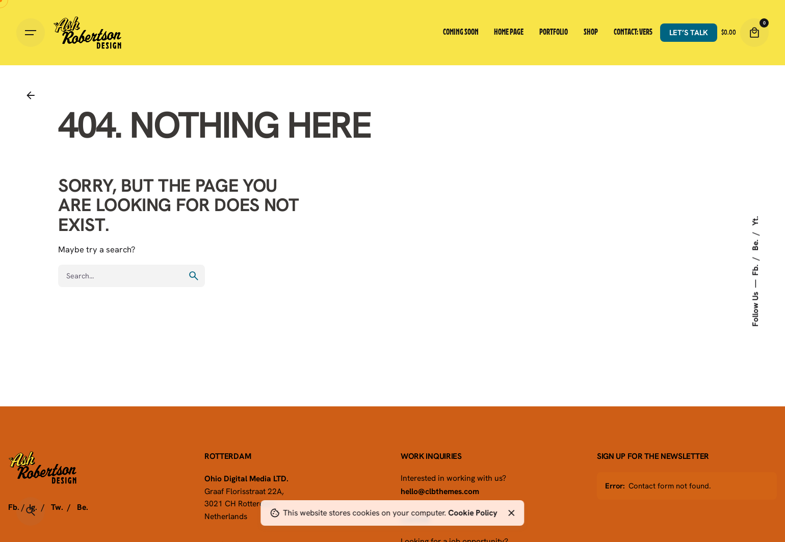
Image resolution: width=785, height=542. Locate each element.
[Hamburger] (30, 32)
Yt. (755, 220)
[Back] (30, 95)
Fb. (755, 268)
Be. (755, 243)
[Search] (30, 511)
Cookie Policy (472, 512)
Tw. (57, 507)
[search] (193, 276)
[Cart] (754, 32)
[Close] (511, 513)
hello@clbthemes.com (440, 491)
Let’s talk (688, 32)
